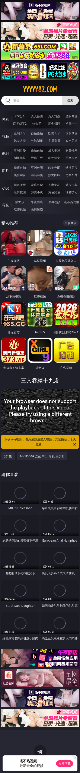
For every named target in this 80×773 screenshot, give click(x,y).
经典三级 (37, 158)
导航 (5, 205)
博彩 (5, 119)
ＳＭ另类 (71, 141)
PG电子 (20, 116)
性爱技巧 (71, 192)
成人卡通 (54, 150)
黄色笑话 (54, 192)
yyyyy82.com (40, 89)
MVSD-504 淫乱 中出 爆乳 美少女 (42, 456)
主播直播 (54, 141)
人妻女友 (54, 185)
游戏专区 (71, 116)
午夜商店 (37, 202)
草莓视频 (54, 202)
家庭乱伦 (37, 185)
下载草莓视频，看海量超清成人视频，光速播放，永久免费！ (40, 442)
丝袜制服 (37, 141)
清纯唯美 (37, 175)
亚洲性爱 (20, 150)
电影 (5, 153)
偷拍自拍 (37, 150)
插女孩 (19, 202)
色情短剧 (37, 209)
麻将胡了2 (20, 123)
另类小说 (37, 192)
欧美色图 (54, 168)
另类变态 (71, 158)
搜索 (70, 100)
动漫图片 (71, 168)
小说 (5, 188)
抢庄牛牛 (71, 123)
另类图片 (71, 175)
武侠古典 (71, 185)
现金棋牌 (54, 123)
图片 (5, 170)
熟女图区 (54, 175)
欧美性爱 (71, 150)
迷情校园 (20, 192)
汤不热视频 (71, 202)
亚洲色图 (37, 168)
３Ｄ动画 (71, 133)
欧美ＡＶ (54, 133)
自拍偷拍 (37, 133)
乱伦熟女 (54, 158)
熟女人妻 (20, 141)
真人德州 (37, 116)
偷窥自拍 (20, 168)
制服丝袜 (20, 158)
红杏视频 (20, 209)
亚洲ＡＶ (20, 133)
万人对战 (54, 116)
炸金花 (36, 123)
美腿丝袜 (20, 175)
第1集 (8, 456)
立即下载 (65, 763)
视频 (5, 136)
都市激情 (20, 185)
